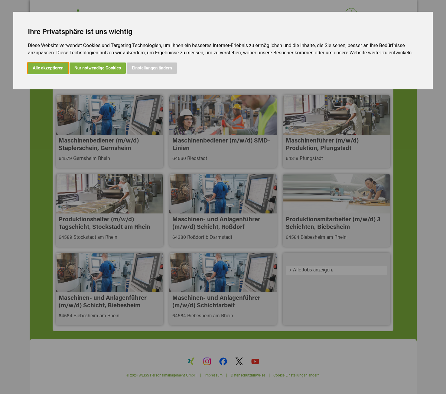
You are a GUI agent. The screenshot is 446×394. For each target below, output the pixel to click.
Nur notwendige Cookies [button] (97, 68)
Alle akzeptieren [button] (48, 68)
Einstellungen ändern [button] (152, 68)
